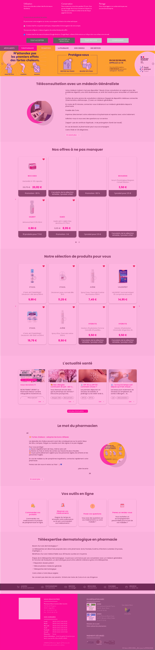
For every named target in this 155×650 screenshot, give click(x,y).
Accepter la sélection (64, 40)
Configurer (118, 40)
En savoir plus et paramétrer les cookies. (37, 17)
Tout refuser (91, 40)
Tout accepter (37, 40)
